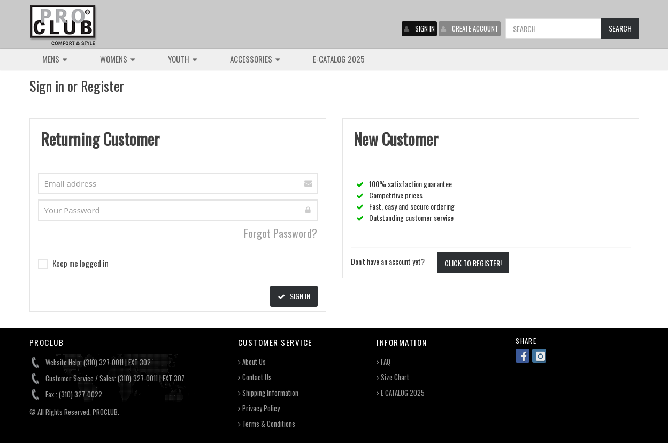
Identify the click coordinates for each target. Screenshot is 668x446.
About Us (252, 361)
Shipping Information (268, 392)
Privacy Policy (259, 408)
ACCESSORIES (255, 59)
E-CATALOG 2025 (339, 59)
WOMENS (117, 59)
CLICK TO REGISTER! (473, 262)
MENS (54, 59)
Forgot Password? (280, 233)
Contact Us (255, 377)
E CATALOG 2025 (401, 392)
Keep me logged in (73, 263)
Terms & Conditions (266, 423)
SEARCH (620, 28)
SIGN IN (419, 28)
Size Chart (393, 377)
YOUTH (182, 59)
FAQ (383, 361)
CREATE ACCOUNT (469, 28)
